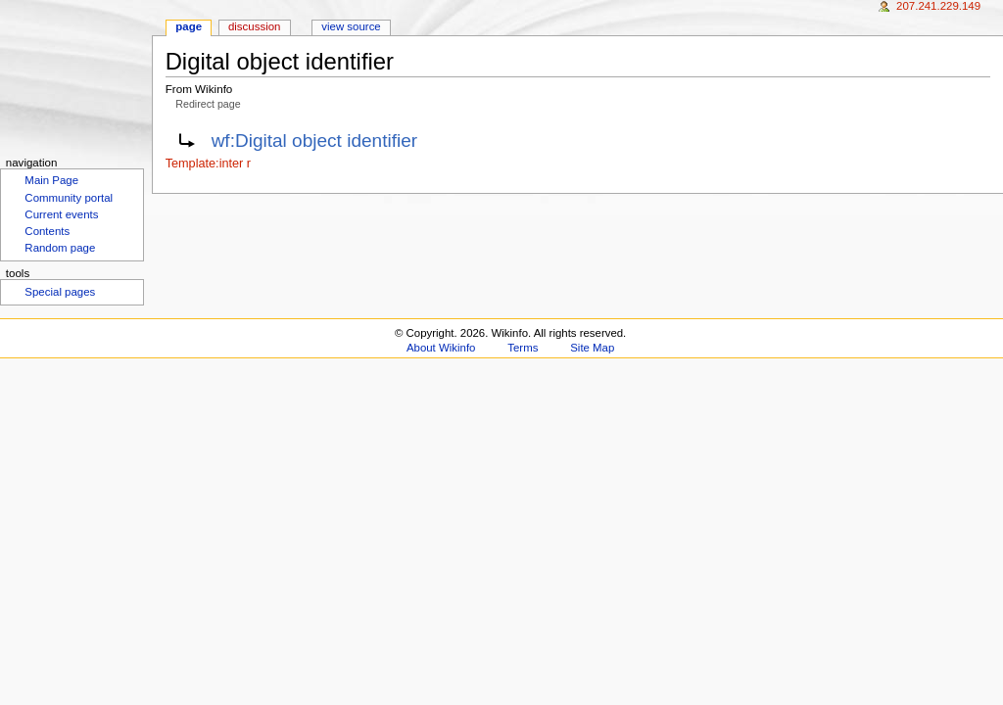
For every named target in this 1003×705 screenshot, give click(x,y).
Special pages (59, 292)
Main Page (51, 180)
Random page (59, 248)
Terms (522, 347)
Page (188, 26)
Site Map (592, 347)
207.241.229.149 (938, 6)
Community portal (68, 198)
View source (350, 26)
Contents (47, 231)
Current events (61, 214)
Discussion (254, 26)
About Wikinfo (440, 347)
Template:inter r (208, 163)
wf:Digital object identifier (315, 140)
